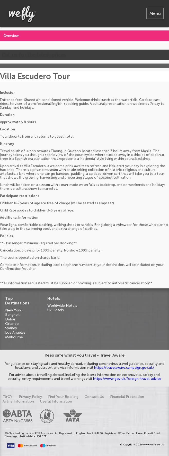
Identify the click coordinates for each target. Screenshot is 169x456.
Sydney (11, 328)
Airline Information (18, 401)
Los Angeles (15, 332)
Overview (11, 36)
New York (13, 310)
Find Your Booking (63, 397)
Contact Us (94, 397)
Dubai (10, 319)
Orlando (12, 323)
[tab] (155, 13)
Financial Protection (127, 397)
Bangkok (12, 314)
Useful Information (56, 401)
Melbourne (14, 337)
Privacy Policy (30, 397)
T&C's (8, 397)
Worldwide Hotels (62, 305)
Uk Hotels (55, 310)
